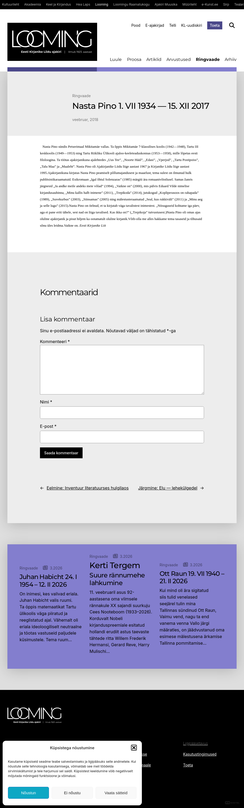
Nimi (46, 402)
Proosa (134, 59)
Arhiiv (231, 59)
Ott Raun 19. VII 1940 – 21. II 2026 (192, 577)
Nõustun (28, 793)
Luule (116, 59)
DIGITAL (232, 803)
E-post (48, 426)
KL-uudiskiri (191, 25)
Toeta (215, 25)
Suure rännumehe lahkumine (117, 579)
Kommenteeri (55, 341)
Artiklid (153, 59)
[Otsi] (232, 25)
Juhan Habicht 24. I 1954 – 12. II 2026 (48, 580)
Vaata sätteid (116, 793)
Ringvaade (208, 59)
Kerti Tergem (114, 565)
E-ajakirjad (155, 25)
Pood (135, 25)
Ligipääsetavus (195, 743)
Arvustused (178, 59)
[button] (134, 747)
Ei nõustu (72, 793)
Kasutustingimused (199, 754)
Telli (172, 25)
